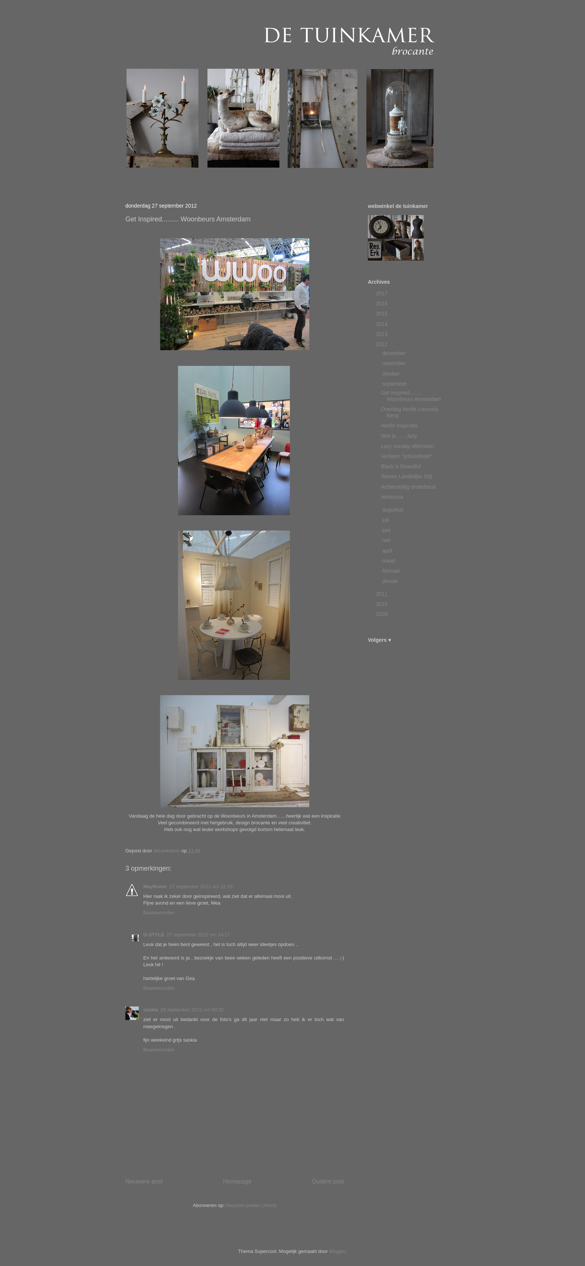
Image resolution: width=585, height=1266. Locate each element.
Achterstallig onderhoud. (409, 487)
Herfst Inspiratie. (400, 426)
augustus (393, 510)
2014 (382, 324)
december (394, 353)
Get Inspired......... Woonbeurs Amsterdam (411, 396)
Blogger (337, 1251)
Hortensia (392, 497)
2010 (382, 604)
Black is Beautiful (401, 466)
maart (389, 561)
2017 (382, 293)
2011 (382, 594)
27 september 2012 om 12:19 (201, 886)
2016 (382, 304)
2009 (382, 614)
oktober (391, 374)
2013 (382, 334)
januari (390, 581)
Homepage (237, 1181)
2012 (382, 344)
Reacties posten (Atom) (251, 1205)
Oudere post (328, 1181)
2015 (382, 314)
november (394, 363)
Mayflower (155, 886)
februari (391, 571)
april (387, 551)
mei (387, 540)
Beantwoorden (159, 912)
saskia (150, 1010)
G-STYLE (153, 934)
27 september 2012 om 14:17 (198, 934)
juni (387, 530)
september (395, 384)
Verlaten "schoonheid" (406, 456)
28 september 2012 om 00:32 (192, 1010)
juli (386, 520)
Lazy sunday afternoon (407, 446)
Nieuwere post (144, 1181)
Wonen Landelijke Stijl (406, 476)
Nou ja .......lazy (399, 436)
